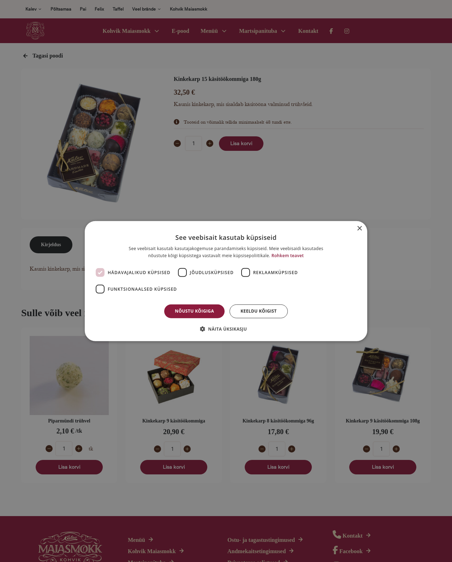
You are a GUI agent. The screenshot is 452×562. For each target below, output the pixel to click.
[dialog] (226, 281)
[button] (226, 328)
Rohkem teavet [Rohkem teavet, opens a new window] (288, 256)
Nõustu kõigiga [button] (194, 311)
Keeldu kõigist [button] (258, 311)
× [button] (359, 228)
